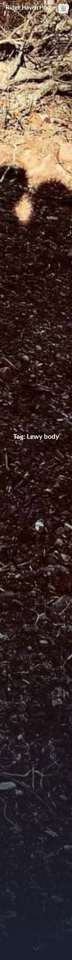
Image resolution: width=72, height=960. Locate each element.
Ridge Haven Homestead (37, 7)
